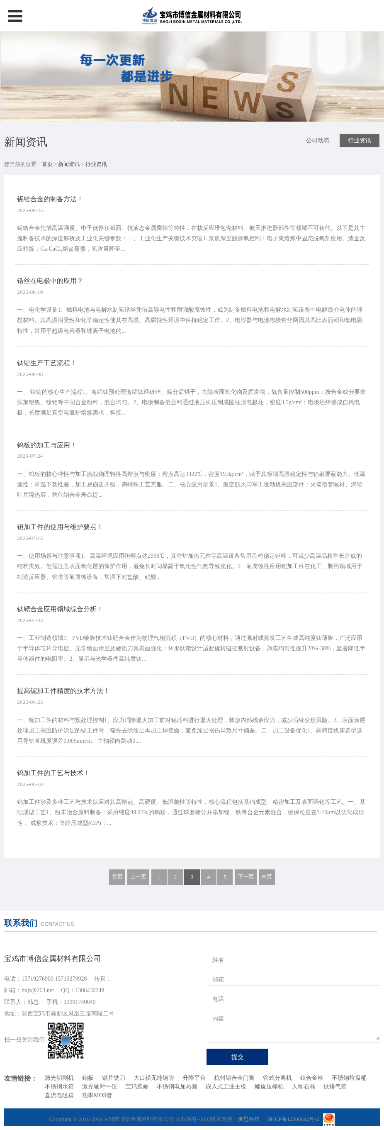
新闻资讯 (69, 164)
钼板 (88, 1078)
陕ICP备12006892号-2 (293, 1119)
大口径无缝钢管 (154, 1078)
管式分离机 (277, 1078)
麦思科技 (249, 1119)
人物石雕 (303, 1087)
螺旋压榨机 (269, 1087)
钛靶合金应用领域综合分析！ (60, 609)
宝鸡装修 (136, 1087)
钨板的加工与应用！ (47, 445)
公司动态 (317, 140)
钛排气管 (335, 1087)
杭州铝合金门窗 (234, 1078)
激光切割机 (59, 1078)
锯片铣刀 (113, 1078)
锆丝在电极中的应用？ (50, 280)
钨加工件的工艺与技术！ (53, 772)
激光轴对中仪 (99, 1087)
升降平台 (194, 1078)
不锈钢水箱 (59, 1087)
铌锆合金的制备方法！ (50, 199)
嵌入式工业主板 (226, 1087)
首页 (47, 164)
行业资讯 (359, 140)
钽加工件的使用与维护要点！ (60, 526)
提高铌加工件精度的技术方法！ (63, 690)
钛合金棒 (311, 1078)
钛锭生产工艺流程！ (47, 362)
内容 (218, 1018)
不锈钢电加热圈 (177, 1087)
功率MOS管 (97, 1095)
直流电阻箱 (59, 1095)
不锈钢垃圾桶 (349, 1078)
